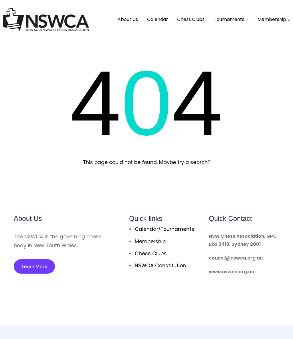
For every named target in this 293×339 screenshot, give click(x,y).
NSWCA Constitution (160, 265)
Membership (150, 241)
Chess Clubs (151, 253)
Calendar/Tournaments (164, 229)
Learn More (34, 266)
